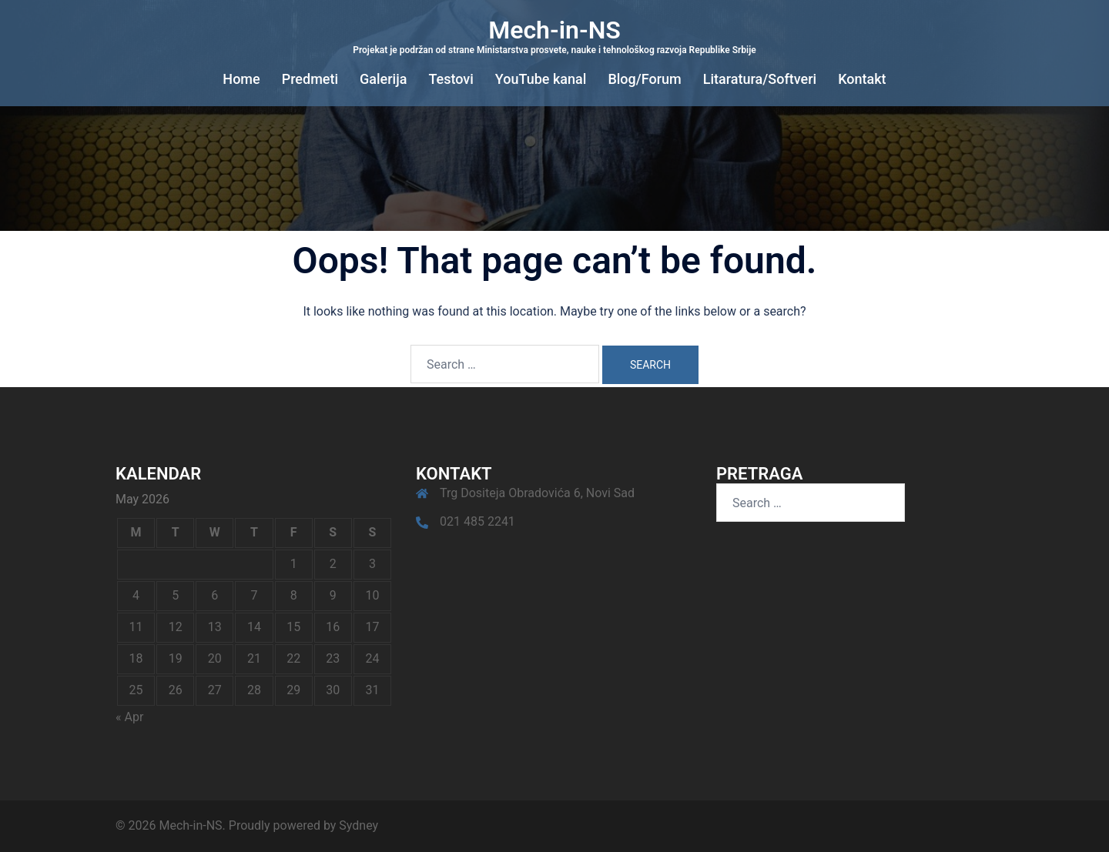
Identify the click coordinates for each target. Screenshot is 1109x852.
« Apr (129, 717)
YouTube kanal (541, 79)
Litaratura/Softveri (759, 79)
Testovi (450, 79)
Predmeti (310, 79)
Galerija (383, 79)
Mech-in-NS (554, 30)
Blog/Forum (644, 79)
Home (241, 79)
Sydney (358, 825)
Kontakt (862, 79)
